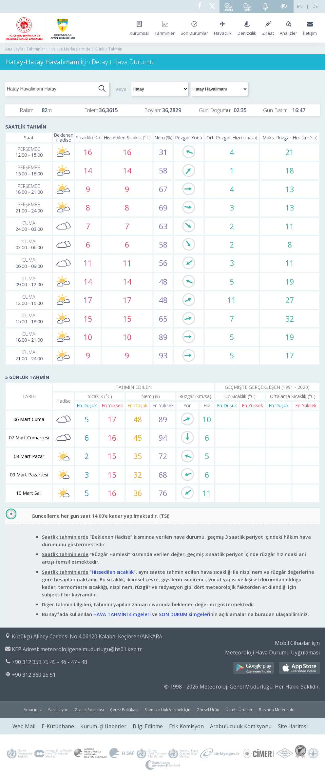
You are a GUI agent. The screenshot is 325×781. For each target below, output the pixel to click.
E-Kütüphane (58, 726)
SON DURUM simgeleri (184, 614)
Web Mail (23, 726)
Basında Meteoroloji (277, 709)
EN (299, 6)
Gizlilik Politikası (89, 709)
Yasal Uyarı (58, 709)
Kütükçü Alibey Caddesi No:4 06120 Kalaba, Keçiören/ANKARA (87, 636)
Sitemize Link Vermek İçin (167, 709)
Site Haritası (293, 726)
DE (315, 6)
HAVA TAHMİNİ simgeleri (122, 614)
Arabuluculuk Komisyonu (241, 726)
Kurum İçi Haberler (103, 726)
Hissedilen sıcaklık (113, 572)
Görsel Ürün (208, 709)
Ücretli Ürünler (239, 709)
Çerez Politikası (124, 709)
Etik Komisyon (186, 726)
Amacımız (33, 709)
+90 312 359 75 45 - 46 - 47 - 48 (49, 662)
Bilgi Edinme (148, 726)
